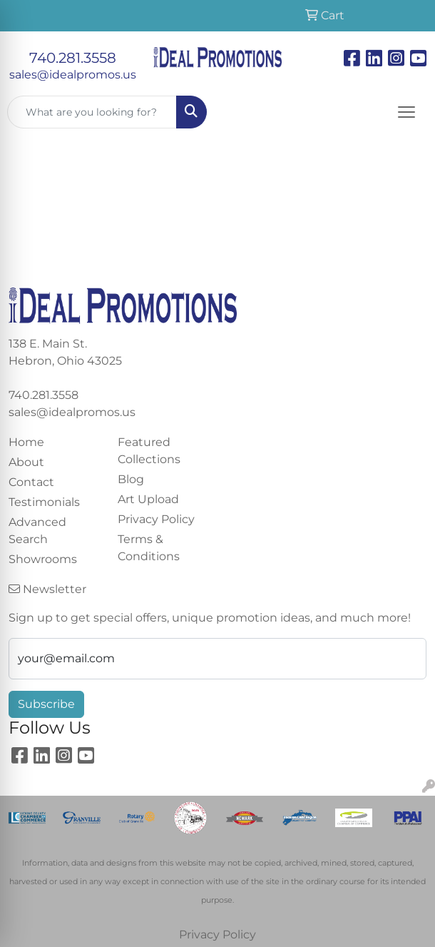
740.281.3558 (72, 57)
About (26, 462)
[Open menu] (406, 112)
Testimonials (44, 502)
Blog (131, 479)
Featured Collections (149, 450)
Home (26, 442)
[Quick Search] (92, 112)
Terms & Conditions (149, 547)
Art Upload (148, 499)
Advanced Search (37, 530)
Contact (31, 482)
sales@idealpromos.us (72, 74)
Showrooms (43, 559)
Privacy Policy (156, 519)
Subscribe (46, 704)
